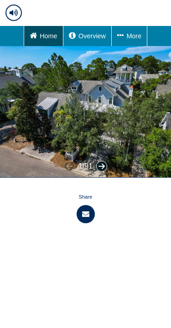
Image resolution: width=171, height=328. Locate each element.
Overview (87, 35)
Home (43, 35)
